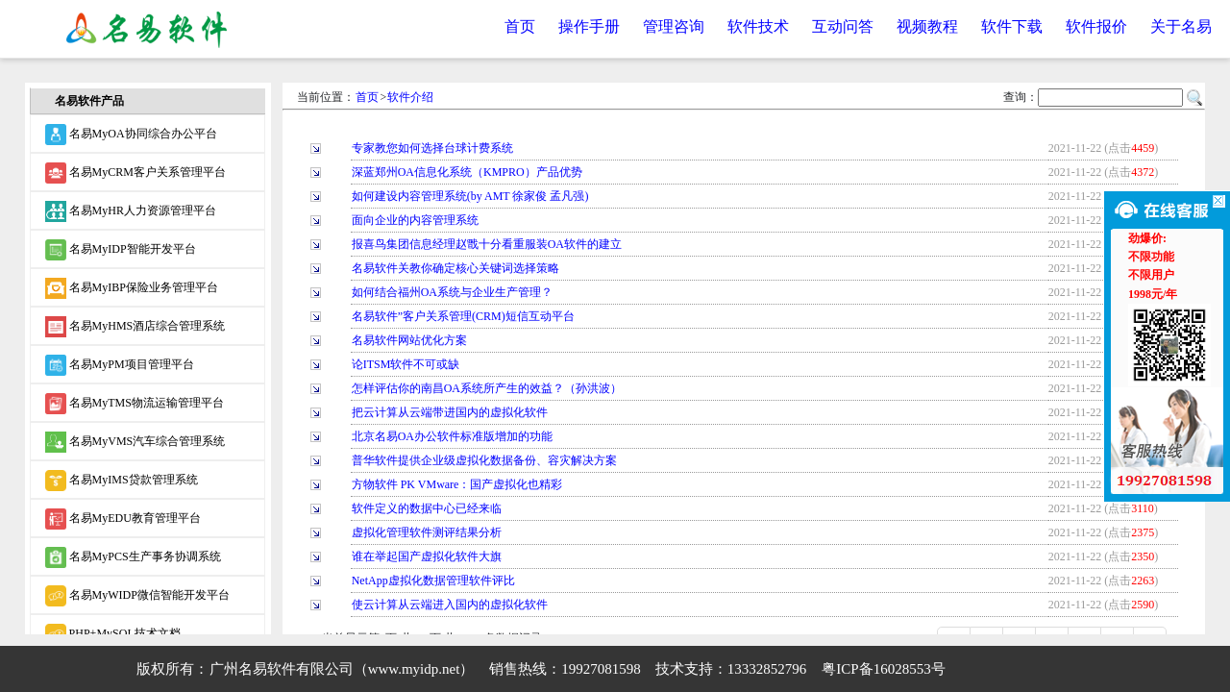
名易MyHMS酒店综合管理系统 (135, 326)
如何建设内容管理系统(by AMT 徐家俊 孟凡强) (470, 196)
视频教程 (927, 26)
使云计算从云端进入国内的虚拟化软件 (450, 604)
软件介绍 (410, 97)
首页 (519, 26)
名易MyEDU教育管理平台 (123, 519)
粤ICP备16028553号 (883, 669)
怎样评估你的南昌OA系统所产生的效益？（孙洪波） (487, 388)
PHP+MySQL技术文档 (113, 634)
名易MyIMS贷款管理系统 (121, 480)
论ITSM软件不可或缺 (406, 364)
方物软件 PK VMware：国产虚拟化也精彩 (457, 484)
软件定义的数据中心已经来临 (427, 508)
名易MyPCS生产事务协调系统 (133, 557)
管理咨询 (673, 26)
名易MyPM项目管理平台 (119, 365)
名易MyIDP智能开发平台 (120, 249)
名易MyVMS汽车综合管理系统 (135, 442)
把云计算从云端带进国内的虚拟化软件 (450, 412)
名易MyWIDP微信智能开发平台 (137, 595)
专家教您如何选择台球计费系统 (432, 148)
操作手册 (589, 26)
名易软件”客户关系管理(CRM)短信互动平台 (463, 316)
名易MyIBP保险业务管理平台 (131, 288)
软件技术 (758, 26)
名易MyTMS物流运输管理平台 (134, 403)
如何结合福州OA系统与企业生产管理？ (452, 292)
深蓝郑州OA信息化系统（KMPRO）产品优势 (467, 172)
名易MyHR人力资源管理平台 (130, 211)
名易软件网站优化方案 (409, 340)
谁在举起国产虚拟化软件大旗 (427, 556)
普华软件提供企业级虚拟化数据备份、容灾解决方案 (484, 460)
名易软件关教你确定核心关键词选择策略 (455, 268)
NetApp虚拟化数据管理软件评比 (433, 580)
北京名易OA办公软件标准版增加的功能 (452, 436)
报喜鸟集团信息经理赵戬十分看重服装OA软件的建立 (487, 244)
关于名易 (1181, 26)
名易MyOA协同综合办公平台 (131, 134)
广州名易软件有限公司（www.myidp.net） (342, 669)
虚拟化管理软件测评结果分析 (427, 532)
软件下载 (1012, 26)
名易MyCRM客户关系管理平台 (135, 173)
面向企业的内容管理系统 (415, 220)
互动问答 (842, 26)
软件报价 (1096, 26)
